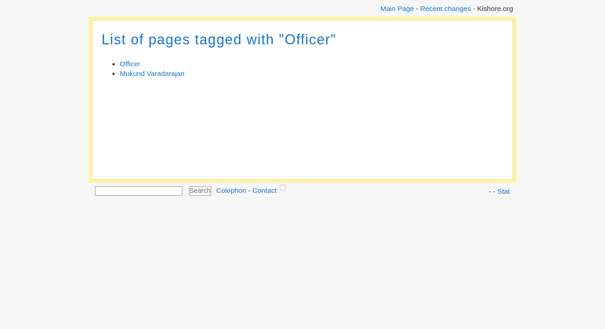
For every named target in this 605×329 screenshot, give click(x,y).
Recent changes (445, 8)
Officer (130, 64)
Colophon (231, 190)
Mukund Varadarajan (152, 73)
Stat (503, 191)
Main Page (397, 8)
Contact (264, 190)
